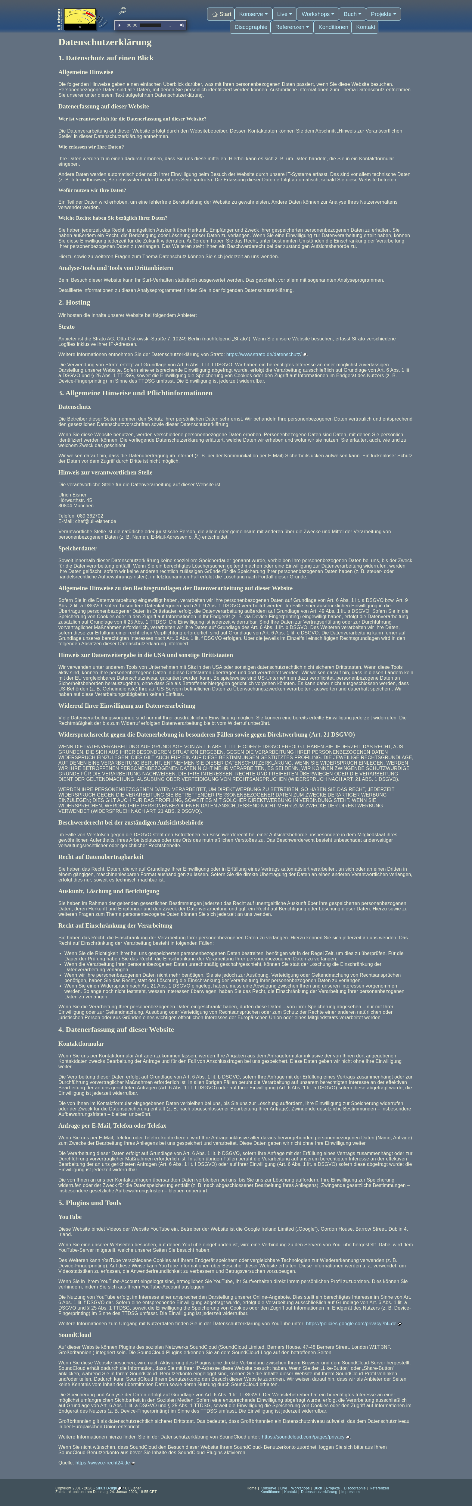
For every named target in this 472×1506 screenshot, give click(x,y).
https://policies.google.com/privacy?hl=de (354, 1323)
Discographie (254, 20)
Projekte (379, 12)
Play (119, 25)
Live (284, 12)
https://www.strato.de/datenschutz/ (266, 354)
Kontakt (360, 20)
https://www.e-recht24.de (105, 1462)
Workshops (316, 12)
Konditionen (330, 20)
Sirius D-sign (109, 1488)
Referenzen (292, 21)
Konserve (254, 12)
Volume (181, 25)
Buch (349, 12)
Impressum (350, 1492)
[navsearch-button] (122, 11)
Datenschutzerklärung (319, 1492)
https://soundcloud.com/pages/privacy (306, 1436)
